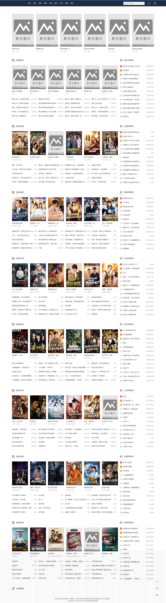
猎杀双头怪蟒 (137, 467)
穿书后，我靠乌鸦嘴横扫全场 (24, 182)
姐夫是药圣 (137, 215)
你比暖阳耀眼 (137, 335)
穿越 (40, 3)
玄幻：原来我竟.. (107, 223)
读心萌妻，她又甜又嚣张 (51, 182)
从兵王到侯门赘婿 (77, 433)
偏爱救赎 (137, 248)
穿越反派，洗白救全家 (137, 409)
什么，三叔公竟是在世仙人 (24, 235)
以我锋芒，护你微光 (103, 376)
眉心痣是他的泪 (24, 442)
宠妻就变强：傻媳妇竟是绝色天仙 (24, 248)
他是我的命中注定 (77, 310)
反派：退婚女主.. (89, 421)
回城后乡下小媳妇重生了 (137, 537)
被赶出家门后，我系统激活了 (51, 231)
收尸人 (51, 500)
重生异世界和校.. (89, 49)
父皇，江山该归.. (17, 421)
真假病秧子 (51, 446)
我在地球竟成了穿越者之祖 (51, 240)
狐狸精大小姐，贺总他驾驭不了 (24, 301)
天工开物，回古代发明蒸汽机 (103, 174)
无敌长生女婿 (24, 372)
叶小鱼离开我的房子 (137, 330)
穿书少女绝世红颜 (24, 446)
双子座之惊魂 (52, 487)
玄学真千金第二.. (35, 157)
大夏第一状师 (137, 447)
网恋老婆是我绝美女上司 (24, 306)
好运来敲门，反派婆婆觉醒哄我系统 (24, 376)
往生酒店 (51, 495)
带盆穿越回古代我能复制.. (137, 153)
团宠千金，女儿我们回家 (137, 228)
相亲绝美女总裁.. (17, 223)
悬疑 (66, 3)
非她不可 (137, 368)
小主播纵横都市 (137, 475)
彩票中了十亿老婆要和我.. (137, 240)
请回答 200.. (88, 91)
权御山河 (33, 421)
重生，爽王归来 (24, 165)
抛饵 (137, 343)
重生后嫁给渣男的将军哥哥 (51, 103)
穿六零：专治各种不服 (103, 182)
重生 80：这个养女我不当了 (103, 99)
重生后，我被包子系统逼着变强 (51, 165)
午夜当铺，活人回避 (24, 500)
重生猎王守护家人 (51, 99)
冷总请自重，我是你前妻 (137, 268)
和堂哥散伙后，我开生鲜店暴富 (51, 380)
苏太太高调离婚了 (24, 363)
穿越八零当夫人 (137, 136)
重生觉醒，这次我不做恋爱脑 (103, 116)
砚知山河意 (77, 363)
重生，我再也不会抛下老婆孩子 (24, 107)
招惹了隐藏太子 (137, 438)
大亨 (137, 273)
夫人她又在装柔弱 (77, 442)
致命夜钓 (51, 504)
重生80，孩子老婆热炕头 (24, 112)
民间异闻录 (137, 211)
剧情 (71, 3)
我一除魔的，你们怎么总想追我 (77, 500)
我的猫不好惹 (88, 487)
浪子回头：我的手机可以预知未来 (24, 169)
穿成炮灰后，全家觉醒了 (103, 169)
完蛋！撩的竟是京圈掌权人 (103, 240)
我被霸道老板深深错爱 (137, 533)
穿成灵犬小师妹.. (53, 157)
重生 (34, 3)
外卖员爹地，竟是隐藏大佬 (77, 240)
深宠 (137, 396)
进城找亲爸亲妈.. (89, 355)
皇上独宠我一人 (137, 401)
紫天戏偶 (77, 438)
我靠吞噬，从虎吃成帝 (24, 429)
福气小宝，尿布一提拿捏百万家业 (51, 178)
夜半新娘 (51, 512)
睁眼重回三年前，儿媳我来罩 (77, 165)
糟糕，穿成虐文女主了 (137, 174)
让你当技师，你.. (89, 223)
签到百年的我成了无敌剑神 (103, 429)
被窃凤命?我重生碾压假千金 (77, 112)
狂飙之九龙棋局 (77, 512)
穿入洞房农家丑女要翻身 (137, 149)
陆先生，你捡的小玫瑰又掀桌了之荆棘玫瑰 (104, 310)
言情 (50, 3)
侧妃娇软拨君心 (137, 413)
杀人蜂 (77, 504)
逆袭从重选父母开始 (137, 91)
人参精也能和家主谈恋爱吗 (77, 508)
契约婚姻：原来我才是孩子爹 (103, 495)
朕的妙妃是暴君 (137, 49)
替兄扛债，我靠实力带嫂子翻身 (77, 368)
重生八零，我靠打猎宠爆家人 (24, 103)
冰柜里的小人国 (137, 434)
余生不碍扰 (103, 438)
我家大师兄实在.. (53, 421)
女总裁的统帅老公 (137, 289)
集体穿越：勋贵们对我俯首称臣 (51, 438)
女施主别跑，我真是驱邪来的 (77, 301)
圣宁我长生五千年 (137, 430)
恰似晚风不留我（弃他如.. (137, 541)
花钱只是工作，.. (89, 289)
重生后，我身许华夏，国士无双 (77, 116)
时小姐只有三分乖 (77, 314)
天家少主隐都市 (71, 289)
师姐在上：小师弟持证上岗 (103, 372)
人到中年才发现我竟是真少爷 (51, 235)
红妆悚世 (51, 442)
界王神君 (137, 513)
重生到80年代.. (35, 91)
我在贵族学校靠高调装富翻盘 (77, 372)
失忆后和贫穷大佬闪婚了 (51, 433)
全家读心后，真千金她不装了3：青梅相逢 (25, 178)
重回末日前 (137, 492)
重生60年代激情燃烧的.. (137, 79)
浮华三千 (137, 422)
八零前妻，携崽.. (107, 157)
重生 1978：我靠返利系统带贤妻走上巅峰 (25, 99)
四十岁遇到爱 (51, 297)
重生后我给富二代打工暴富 (51, 112)
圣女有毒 (111, 49)
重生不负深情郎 (17, 91)
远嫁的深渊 (105, 487)
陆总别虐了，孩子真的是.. (137, 298)
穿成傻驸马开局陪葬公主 (137, 170)
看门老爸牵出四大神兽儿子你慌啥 (51, 429)
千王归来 (137, 202)
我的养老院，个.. (17, 157)
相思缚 (137, 417)
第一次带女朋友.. (17, 289)
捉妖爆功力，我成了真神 (103, 508)
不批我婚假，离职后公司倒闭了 (24, 380)
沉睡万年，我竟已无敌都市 (103, 244)
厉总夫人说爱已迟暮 (137, 302)
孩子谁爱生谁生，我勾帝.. (137, 100)
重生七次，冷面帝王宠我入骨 (103, 107)
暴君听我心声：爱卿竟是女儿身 (77, 231)
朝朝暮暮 (103, 314)
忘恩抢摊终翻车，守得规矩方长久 (77, 380)
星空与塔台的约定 (103, 368)
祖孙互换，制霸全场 (51, 174)
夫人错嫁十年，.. (71, 421)
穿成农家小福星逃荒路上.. (137, 166)
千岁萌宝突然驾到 (137, 178)
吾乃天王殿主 (137, 462)
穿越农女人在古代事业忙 (137, 145)
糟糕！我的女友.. (35, 487)
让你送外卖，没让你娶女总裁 (103, 306)
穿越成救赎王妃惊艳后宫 (137, 161)
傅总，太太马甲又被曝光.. (137, 277)
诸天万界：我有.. (107, 355)
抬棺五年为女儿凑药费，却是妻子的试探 (25, 508)
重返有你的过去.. (71, 91)
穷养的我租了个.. (65, 49)
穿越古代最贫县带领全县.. (137, 132)
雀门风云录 (33, 355)
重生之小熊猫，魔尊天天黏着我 (77, 99)
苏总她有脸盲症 (103, 297)
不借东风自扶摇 (24, 174)
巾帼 (51, 248)
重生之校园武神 (137, 87)
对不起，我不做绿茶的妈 (24, 314)
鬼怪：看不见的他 (51, 508)
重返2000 (137, 219)
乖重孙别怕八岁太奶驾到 (137, 355)
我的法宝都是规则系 (137, 426)
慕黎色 (137, 549)
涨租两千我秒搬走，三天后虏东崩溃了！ (104, 380)
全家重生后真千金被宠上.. (137, 75)
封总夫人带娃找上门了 (137, 264)
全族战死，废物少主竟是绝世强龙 (103, 442)
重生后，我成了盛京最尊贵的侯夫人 (77, 107)
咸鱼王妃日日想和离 (103, 446)
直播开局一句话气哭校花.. (137, 339)
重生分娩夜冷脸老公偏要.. (137, 108)
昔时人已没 (137, 351)
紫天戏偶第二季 (24, 438)
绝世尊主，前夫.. (17, 355)
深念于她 (51, 301)
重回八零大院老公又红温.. (137, 66)
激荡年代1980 (103, 165)
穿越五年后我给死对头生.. (137, 182)
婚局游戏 (77, 495)
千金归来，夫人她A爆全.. (137, 223)
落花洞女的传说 (137, 207)
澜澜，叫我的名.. (107, 289)
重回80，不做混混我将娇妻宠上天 (103, 112)
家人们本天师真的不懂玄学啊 (103, 500)
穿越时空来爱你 (103, 178)
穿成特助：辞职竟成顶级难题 (77, 244)
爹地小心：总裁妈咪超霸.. (137, 285)
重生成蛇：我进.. (71, 355)
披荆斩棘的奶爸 (137, 347)
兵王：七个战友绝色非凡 (77, 376)
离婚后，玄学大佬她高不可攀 (51, 363)
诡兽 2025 (137, 496)
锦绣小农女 (15, 49)
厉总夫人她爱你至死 (137, 315)
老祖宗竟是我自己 (24, 240)
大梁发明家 (69, 157)
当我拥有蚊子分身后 (24, 512)
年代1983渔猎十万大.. (137, 360)
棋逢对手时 (33, 289)
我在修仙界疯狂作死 (24, 433)
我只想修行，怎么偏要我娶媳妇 (77, 429)
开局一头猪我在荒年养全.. (137, 376)
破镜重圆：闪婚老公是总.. (137, 306)
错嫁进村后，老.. (53, 223)
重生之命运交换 (103, 103)
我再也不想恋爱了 (137, 479)
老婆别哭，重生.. (107, 91)
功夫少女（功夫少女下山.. (137, 372)
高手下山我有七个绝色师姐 (77, 248)
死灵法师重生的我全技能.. (137, 83)
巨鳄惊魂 (137, 471)
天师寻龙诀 (137, 508)
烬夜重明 (137, 70)
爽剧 (45, 3)
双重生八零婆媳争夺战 (77, 103)
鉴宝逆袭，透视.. (53, 355)
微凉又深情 (137, 281)
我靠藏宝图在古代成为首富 (51, 169)
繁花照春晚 (51, 306)
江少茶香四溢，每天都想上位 (51, 310)
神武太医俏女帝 (137, 442)
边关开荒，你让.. (107, 421)
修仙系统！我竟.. (71, 223)
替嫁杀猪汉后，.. (53, 289)
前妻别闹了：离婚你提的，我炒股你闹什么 (52, 376)
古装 (61, 3)
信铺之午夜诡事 (103, 504)
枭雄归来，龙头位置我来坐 (103, 363)
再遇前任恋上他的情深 (137, 529)
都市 (56, 3)
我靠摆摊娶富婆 (137, 504)
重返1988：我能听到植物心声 (77, 182)
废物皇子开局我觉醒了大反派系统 (77, 169)
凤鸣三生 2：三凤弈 (77, 446)
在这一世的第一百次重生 (137, 112)
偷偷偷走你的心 (137, 198)
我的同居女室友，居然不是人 (51, 244)
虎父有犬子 (137, 545)
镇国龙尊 (137, 157)
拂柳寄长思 (40, 49)
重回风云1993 (137, 236)
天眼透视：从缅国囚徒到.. (137, 488)
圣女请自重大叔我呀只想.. (137, 96)
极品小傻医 (137, 364)
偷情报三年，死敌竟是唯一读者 (24, 244)
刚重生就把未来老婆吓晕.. (137, 104)
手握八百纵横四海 (137, 244)
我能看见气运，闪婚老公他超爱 (51, 314)
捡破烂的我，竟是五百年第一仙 (24, 231)
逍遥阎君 (137, 483)
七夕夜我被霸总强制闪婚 (137, 294)
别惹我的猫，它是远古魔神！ (24, 504)
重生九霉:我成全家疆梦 (51, 116)
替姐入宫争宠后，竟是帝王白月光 (77, 235)
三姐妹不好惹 (77, 178)
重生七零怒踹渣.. (53, 91)
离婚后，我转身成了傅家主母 (24, 310)
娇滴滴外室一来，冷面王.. (137, 405)
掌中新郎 (77, 306)
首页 (29, 3)
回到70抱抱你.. (89, 157)
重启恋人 (137, 116)
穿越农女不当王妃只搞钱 (137, 141)
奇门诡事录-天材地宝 (24, 495)
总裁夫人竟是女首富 (137, 310)
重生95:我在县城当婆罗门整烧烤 (51, 107)
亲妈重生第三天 (71, 487)
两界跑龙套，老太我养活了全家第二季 (104, 433)
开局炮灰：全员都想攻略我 (77, 174)
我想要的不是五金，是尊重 (51, 372)
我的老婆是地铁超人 (137, 500)
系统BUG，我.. (35, 223)
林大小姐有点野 (137, 232)
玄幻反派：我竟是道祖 (103, 235)
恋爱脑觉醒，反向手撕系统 (24, 297)
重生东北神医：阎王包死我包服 (103, 512)
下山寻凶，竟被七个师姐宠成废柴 (103, 231)
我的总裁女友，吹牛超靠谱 (77, 297)
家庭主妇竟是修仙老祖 (103, 248)
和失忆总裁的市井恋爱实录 (103, 301)
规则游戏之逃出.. (17, 487)
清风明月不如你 (137, 381)
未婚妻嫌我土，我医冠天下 (24, 368)
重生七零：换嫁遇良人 (24, 116)
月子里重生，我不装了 (51, 368)
